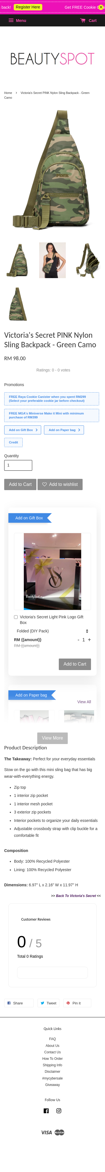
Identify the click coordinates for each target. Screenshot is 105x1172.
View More (52, 738)
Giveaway (52, 1085)
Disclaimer (52, 1072)
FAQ (52, 1039)
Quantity (11, 456)
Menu (17, 20)
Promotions (14, 384)
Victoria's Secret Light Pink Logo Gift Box (48, 620)
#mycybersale (52, 1078)
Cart (88, 20)
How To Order (52, 1059)
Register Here (32, 7)
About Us (52, 1046)
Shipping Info (52, 1065)
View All (84, 702)
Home (8, 92)
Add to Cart (75, 664)
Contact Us (52, 1052)
